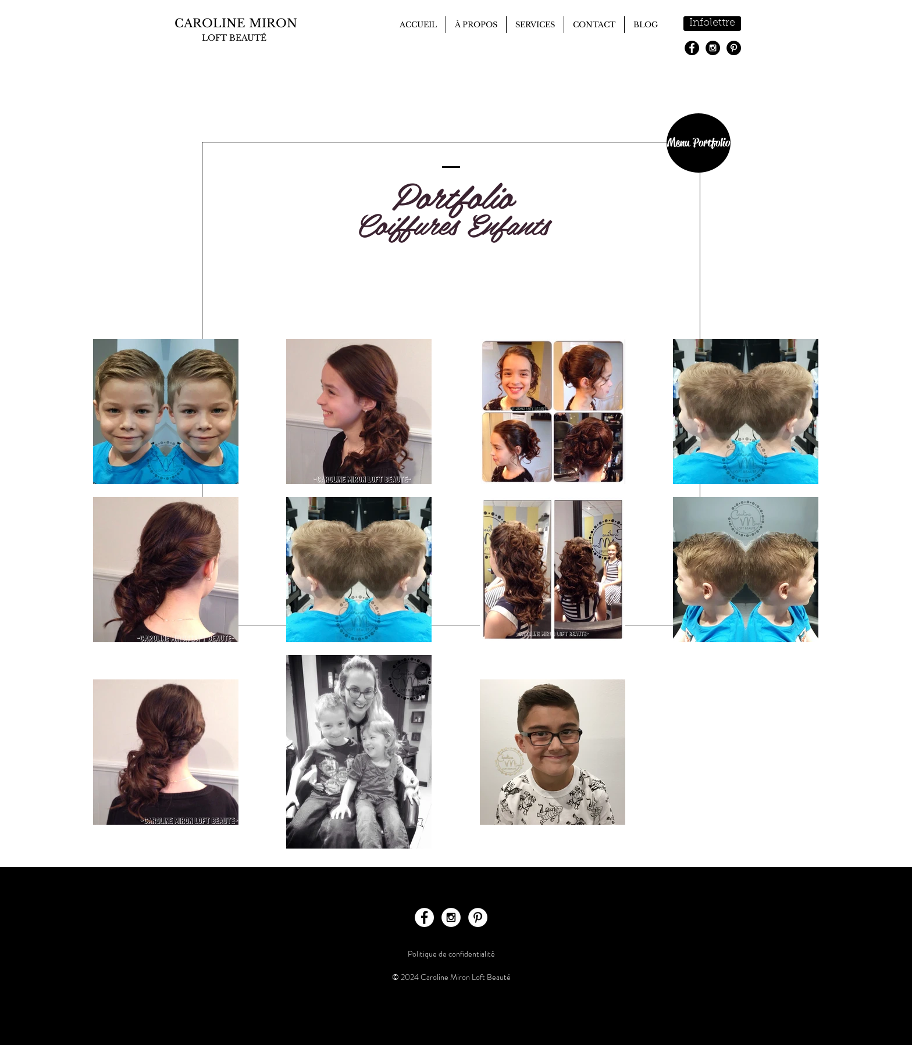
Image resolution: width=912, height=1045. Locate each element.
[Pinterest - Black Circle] (733, 48)
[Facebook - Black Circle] (692, 48)
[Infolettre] (712, 23)
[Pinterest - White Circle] (477, 917)
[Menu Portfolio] (699, 143)
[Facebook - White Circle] (424, 917)
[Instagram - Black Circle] (713, 48)
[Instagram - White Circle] (451, 917)
